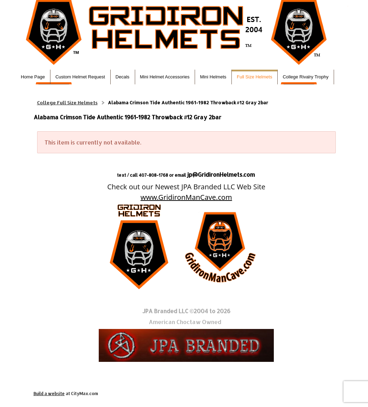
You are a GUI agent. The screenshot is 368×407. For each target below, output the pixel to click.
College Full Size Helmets (67, 102)
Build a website (49, 393)
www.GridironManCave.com (186, 197)
